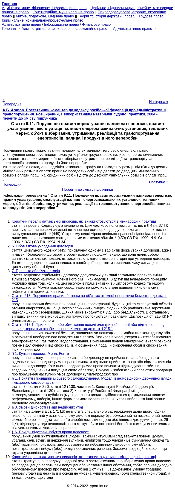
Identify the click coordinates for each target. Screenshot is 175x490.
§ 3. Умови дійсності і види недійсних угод (47, 407)
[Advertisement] (87, 63)
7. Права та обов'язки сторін (36, 271)
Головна (9, 29)
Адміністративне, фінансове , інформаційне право (64, 29)
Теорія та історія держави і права (106, 16)
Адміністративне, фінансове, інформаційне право (44, 8)
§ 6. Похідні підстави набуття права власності (50, 432)
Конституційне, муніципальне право (63, 12)
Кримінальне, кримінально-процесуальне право (42, 20)
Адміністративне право (21, 24)
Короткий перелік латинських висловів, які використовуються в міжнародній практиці (84, 221)
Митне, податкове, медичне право (45, 16)
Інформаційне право (61, 24)
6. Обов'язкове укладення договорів (42, 246)
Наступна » (158, 102)
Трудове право (151, 16)
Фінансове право (96, 24)
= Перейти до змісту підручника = (87, 189)
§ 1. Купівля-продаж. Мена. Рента (40, 354)
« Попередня (12, 102)
